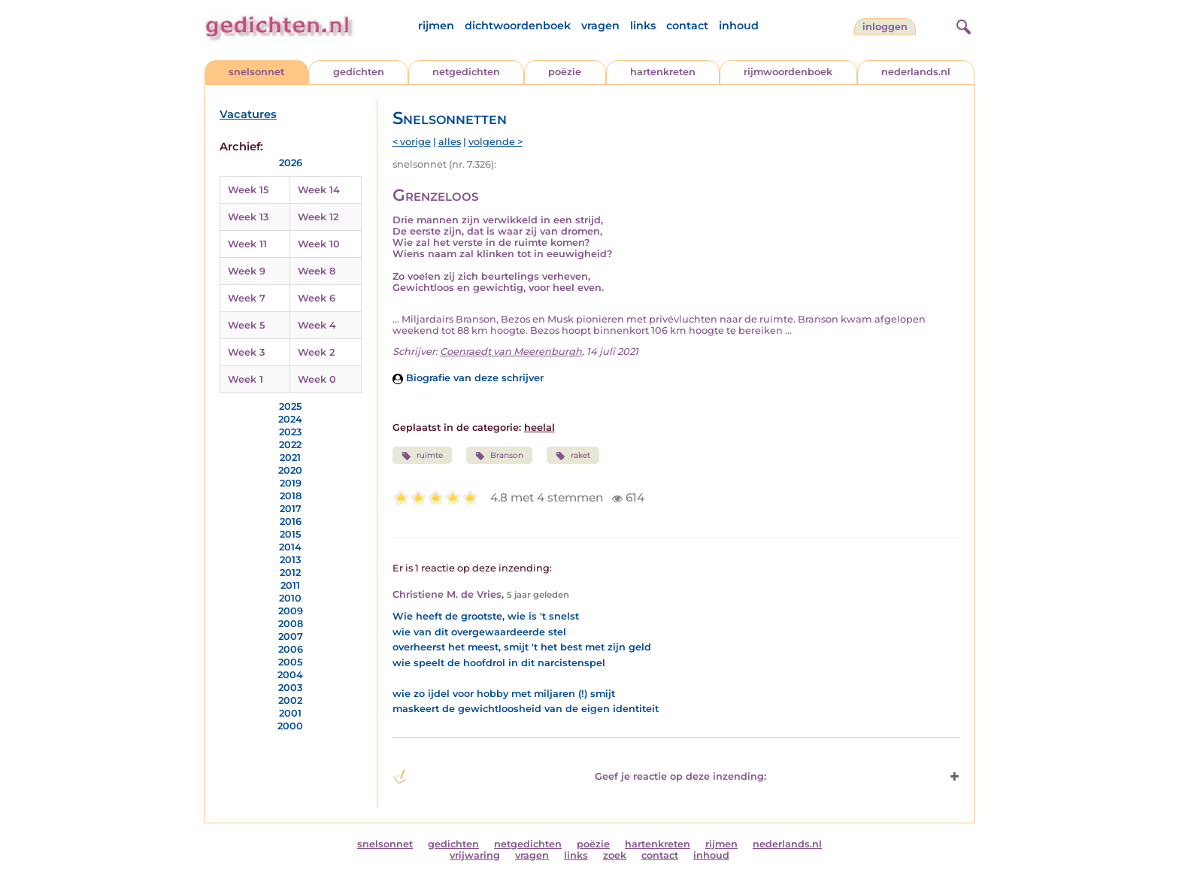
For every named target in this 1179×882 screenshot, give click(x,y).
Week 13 (248, 217)
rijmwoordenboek (788, 71)
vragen (600, 25)
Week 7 (246, 298)
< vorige (411, 141)
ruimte (422, 455)
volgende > (495, 141)
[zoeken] (961, 24)
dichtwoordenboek (518, 25)
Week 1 (245, 379)
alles (449, 141)
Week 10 (319, 244)
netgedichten (466, 71)
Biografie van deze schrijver (468, 377)
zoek (614, 855)
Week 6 (316, 298)
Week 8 (316, 271)
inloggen (885, 26)
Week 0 (317, 379)
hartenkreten (663, 71)
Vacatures (248, 114)
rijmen (436, 25)
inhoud (739, 25)
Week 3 (246, 352)
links (643, 25)
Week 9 (246, 271)
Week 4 (317, 325)
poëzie (564, 71)
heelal (539, 427)
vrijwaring (475, 855)
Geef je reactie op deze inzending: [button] (579, 776)
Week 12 (318, 217)
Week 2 (316, 352)
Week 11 (247, 244)
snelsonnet (256, 71)
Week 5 (246, 325)
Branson (499, 455)
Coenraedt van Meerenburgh (511, 351)
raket (573, 455)
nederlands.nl (915, 71)
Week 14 (319, 189)
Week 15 (248, 189)
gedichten (358, 71)
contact (687, 25)
